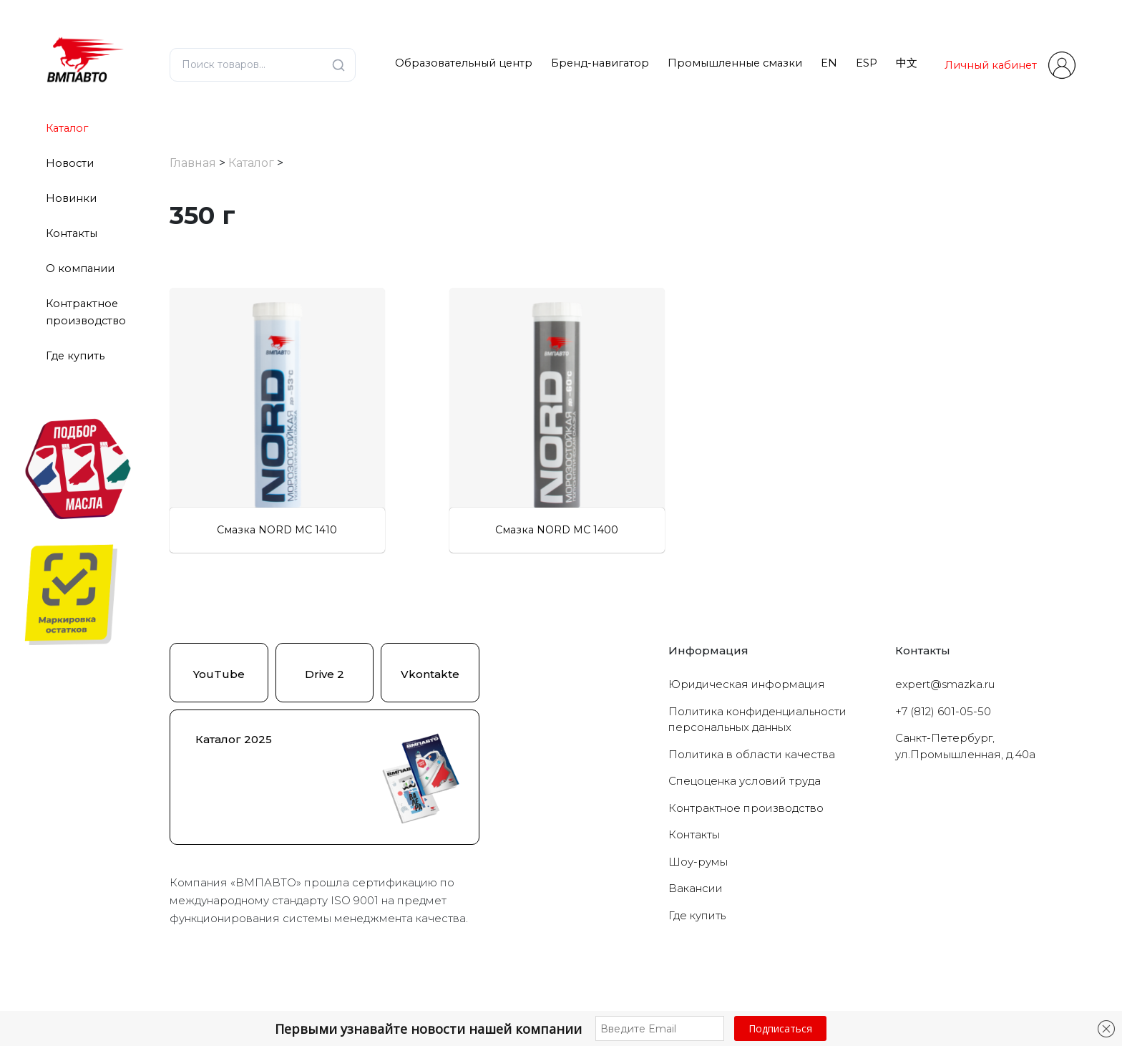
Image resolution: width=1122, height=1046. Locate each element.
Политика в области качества (751, 811)
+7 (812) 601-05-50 (943, 768)
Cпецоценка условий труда (744, 838)
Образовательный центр (463, 63)
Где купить (75, 355)
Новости (70, 163)
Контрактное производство (746, 865)
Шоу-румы (698, 919)
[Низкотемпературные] (179, 391)
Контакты (71, 233)
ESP (866, 63)
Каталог (67, 128)
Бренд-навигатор (600, 63)
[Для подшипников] (179, 450)
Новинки (71, 198)
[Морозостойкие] (179, 332)
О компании (80, 268)
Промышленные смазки (735, 63)
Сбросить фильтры (287, 514)
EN (829, 63)
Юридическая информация (746, 741)
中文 (906, 63)
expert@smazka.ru (945, 741)
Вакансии (695, 945)
